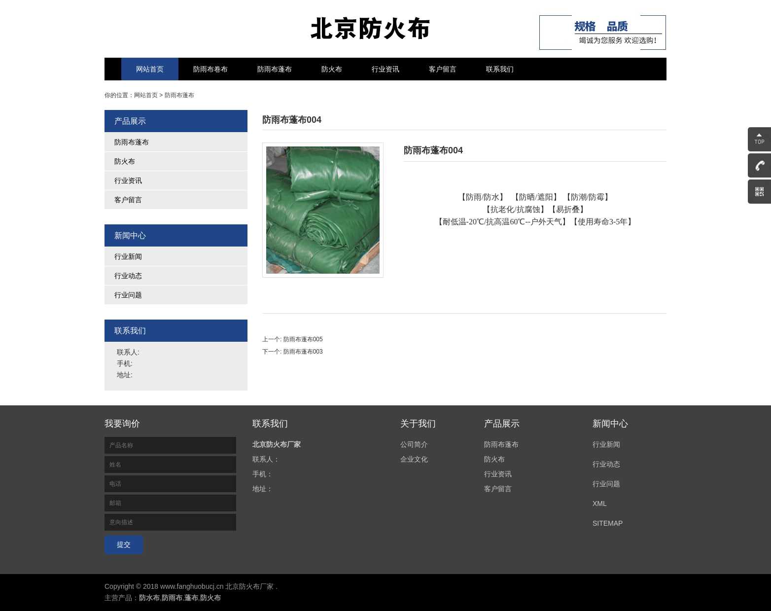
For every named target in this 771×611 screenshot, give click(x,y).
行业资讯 (385, 69)
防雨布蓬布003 (303, 351)
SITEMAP (608, 523)
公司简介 (414, 444)
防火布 (331, 69)
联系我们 (500, 69)
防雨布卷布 (210, 69)
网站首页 (150, 69)
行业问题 (128, 295)
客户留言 (442, 69)
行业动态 (128, 276)
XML (600, 503)
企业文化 (414, 459)
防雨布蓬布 (274, 69)
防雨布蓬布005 (303, 339)
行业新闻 (128, 256)
